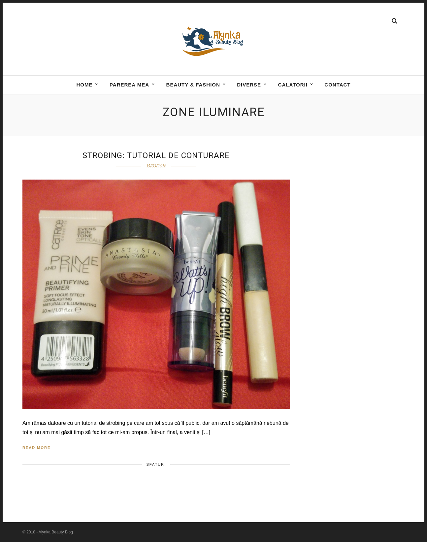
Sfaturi (156, 464)
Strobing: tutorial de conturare (156, 155)
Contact (337, 84)
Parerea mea (129, 84)
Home (84, 84)
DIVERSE (249, 84)
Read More (36, 448)
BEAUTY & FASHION (193, 84)
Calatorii (293, 84)
